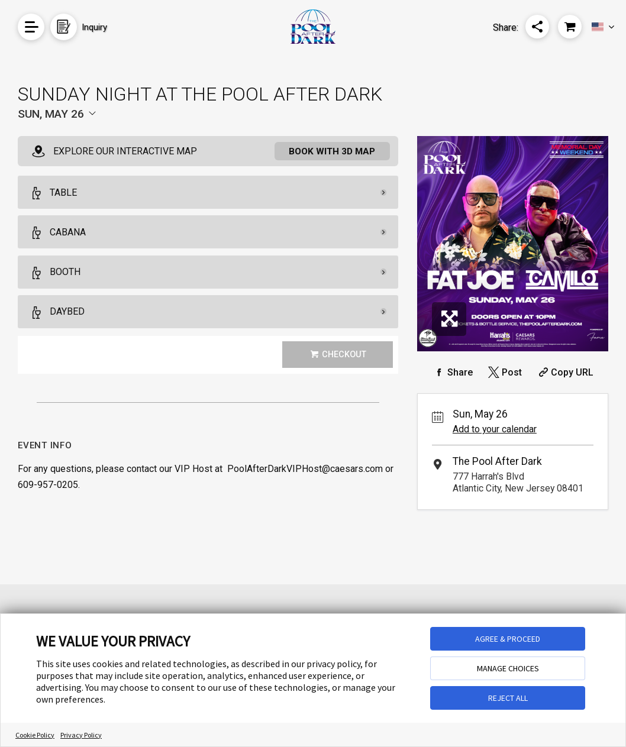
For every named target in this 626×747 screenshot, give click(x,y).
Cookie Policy (34, 734)
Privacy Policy (81, 734)
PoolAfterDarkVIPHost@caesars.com (305, 469)
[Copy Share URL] (564, 372)
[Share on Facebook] (452, 372)
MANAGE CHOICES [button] (508, 668)
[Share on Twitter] (504, 372)
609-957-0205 (48, 485)
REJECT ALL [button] (508, 698)
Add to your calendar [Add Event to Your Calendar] (495, 429)
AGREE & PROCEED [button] (507, 638)
